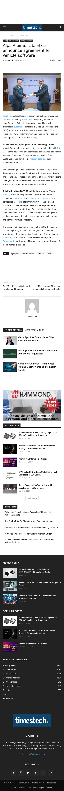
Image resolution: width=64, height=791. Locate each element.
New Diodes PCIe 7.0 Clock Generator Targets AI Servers (28, 521)
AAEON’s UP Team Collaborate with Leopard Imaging (17, 287)
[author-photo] (32, 313)
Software (29, 41)
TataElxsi (41, 254)
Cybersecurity (9, 241)
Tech (22, 41)
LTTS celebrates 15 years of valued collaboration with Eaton (46, 287)
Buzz (12, 35)
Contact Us (36, 783)
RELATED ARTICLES (13, 330)
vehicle (49, 254)
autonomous (19, 198)
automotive (50, 198)
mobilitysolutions (28, 254)
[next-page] (9, 377)
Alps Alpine (27, 119)
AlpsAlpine (15, 254)
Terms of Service (23, 783)
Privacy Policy (9, 783)
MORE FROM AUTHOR (34, 330)
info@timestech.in (37, 754)
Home (5, 35)
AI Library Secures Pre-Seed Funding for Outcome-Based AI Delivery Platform (29, 540)
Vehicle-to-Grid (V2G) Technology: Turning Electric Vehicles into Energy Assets (37, 366)
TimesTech (9, 60)
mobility (33, 137)
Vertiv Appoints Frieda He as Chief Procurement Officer (28, 534)
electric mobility (37, 198)
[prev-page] (4, 377)
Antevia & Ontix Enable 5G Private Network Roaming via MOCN (31, 527)
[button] (4, 27)
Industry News (22, 35)
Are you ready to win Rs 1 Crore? (33, 459)
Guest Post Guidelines (51, 783)
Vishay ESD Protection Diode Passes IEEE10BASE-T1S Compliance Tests (27, 513)
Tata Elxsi (7, 116)
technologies (9, 237)
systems (18, 127)
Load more (32, 498)
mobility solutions (38, 159)
